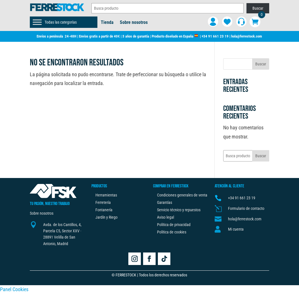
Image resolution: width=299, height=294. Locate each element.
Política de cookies (171, 232)
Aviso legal (165, 217)
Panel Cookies (14, 289)
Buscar (257, 8)
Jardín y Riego (106, 217)
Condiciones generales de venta (182, 195)
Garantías (164, 202)
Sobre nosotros (134, 22)
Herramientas (106, 195)
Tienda (107, 22)
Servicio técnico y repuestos (178, 210)
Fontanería (103, 210)
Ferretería (103, 202)
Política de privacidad (174, 224)
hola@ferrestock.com (246, 36)
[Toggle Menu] (37, 22)
